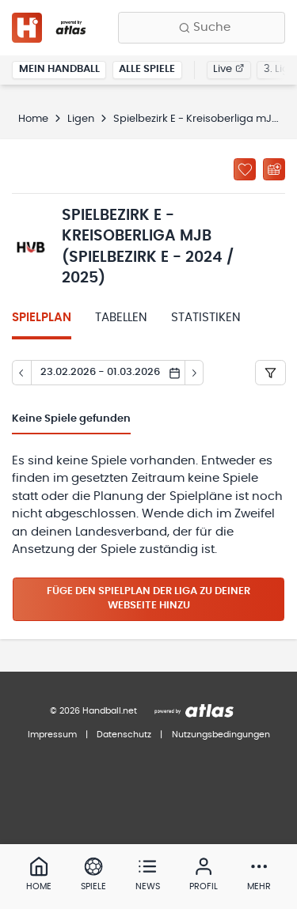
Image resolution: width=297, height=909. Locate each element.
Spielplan (41, 318)
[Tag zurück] (21, 372)
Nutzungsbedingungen (221, 734)
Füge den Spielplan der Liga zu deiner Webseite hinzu (148, 599)
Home (33, 119)
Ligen (80, 119)
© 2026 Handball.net (93, 710)
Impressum (52, 734)
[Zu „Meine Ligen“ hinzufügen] (245, 169)
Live (228, 69)
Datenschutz (124, 734)
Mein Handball (59, 69)
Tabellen (121, 318)
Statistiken (206, 318)
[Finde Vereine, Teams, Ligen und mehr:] (201, 28)
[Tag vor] (194, 372)
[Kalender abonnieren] (274, 169)
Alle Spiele (147, 69)
